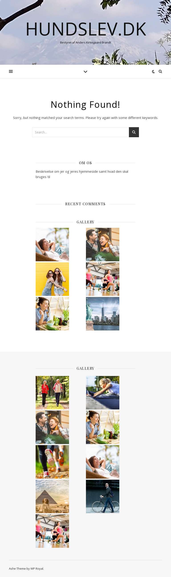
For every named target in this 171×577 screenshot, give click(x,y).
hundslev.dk (85, 28)
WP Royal (37, 569)
